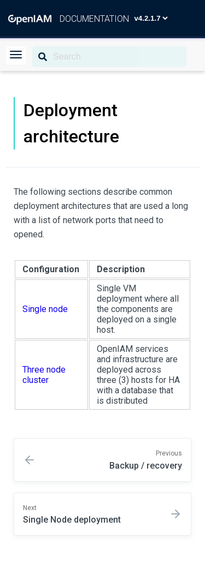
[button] (16, 55)
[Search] (109, 56)
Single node (45, 309)
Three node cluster (44, 374)
